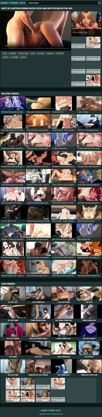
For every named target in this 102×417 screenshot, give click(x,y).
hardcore (60, 53)
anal (33, 53)
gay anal (50, 53)
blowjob (13, 53)
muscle (41, 53)
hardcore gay (24, 53)
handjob (15, 57)
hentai (6, 57)
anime (24, 57)
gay (5, 53)
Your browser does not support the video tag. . (35, 31)
